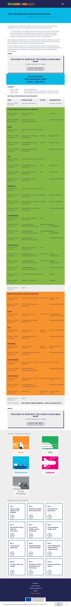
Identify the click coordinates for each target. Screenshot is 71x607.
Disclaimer (35, 583)
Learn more (43, 604)
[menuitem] (29, 17)
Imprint (35, 590)
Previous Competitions (35, 588)
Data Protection (35, 585)
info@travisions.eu (36, 593)
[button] (59, 604)
